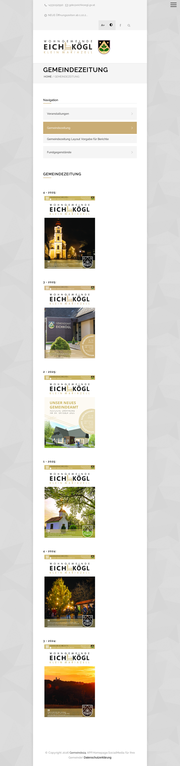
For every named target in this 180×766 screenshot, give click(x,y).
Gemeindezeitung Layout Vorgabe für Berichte (78, 139)
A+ (103, 25)
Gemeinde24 (78, 752)
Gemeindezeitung (58, 127)
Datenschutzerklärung (97, 757)
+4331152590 (55, 4)
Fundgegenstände (59, 152)
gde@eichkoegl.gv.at (82, 4)
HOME (48, 76)
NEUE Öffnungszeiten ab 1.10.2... (68, 15)
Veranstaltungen (58, 113)
